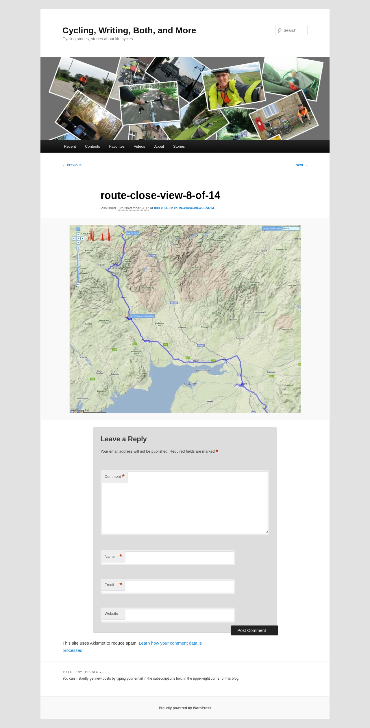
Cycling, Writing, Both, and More (129, 30)
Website (111, 613)
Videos (139, 146)
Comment (115, 477)
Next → (302, 165)
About (159, 146)
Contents (92, 146)
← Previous (72, 165)
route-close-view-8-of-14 (194, 208)
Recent (70, 146)
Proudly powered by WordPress (185, 708)
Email (113, 585)
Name (113, 557)
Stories (179, 146)
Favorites (116, 146)
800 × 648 (162, 208)
